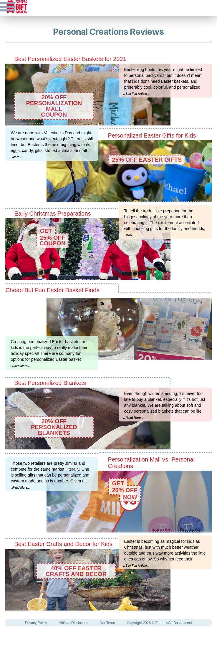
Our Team (107, 623)
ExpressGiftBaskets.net (173, 623)
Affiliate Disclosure (73, 623)
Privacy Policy (36, 623)
